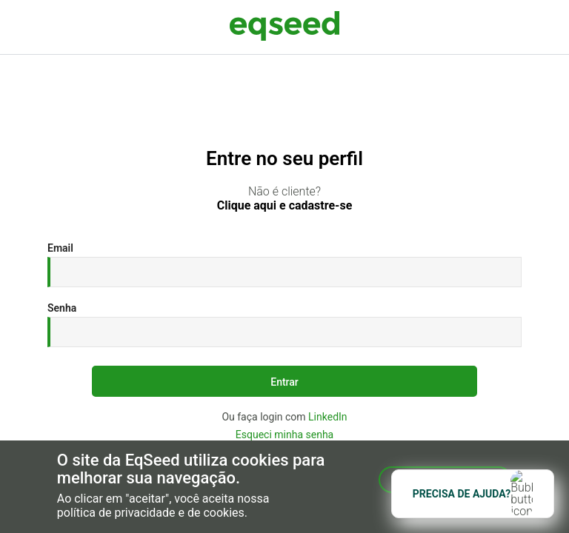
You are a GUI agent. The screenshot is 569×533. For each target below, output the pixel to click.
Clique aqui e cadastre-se (285, 206)
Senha (61, 308)
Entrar (284, 382)
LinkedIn (327, 417)
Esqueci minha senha (284, 434)
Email (60, 248)
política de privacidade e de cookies (150, 513)
